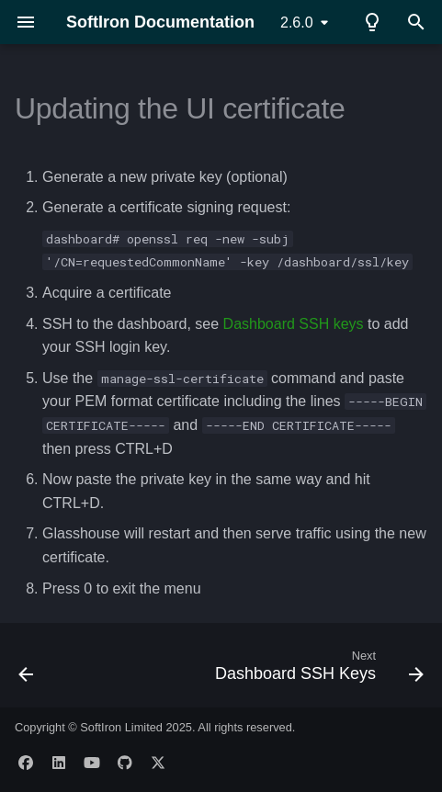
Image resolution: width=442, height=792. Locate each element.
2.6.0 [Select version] (296, 22)
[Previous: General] (27, 670)
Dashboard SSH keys (293, 324)
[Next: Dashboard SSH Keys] (316, 670)
